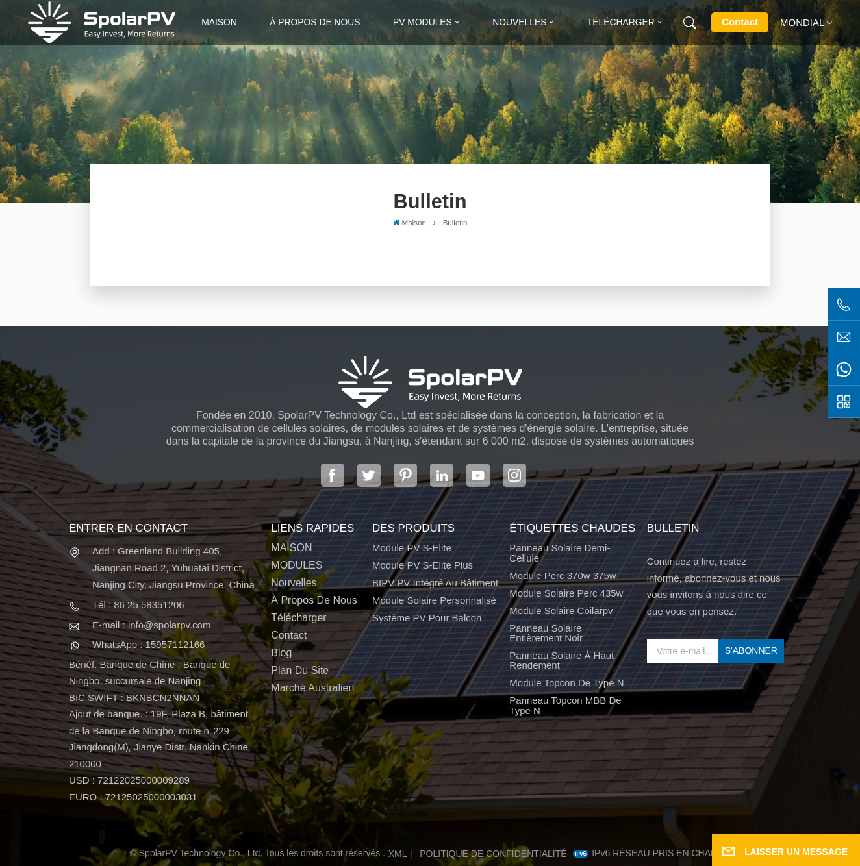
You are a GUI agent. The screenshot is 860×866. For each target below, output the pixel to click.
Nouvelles (519, 22)
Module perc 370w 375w (562, 575)
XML (397, 853)
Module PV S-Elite (411, 547)
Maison (219, 22)
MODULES (296, 565)
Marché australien (312, 688)
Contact (740, 21)
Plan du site (300, 670)
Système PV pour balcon (426, 618)
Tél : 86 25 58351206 (138, 604)
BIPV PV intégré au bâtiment (435, 583)
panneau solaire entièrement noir (546, 633)
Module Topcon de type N (566, 682)
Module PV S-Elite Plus (422, 565)
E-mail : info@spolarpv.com (151, 624)
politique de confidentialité (493, 853)
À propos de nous (315, 22)
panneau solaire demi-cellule (559, 553)
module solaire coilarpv (561, 610)
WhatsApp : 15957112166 (148, 644)
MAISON (291, 547)
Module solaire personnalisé (434, 600)
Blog (281, 653)
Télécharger (621, 22)
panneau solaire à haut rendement (561, 660)
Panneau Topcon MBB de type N (565, 705)
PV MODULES (422, 22)
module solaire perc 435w (566, 593)
